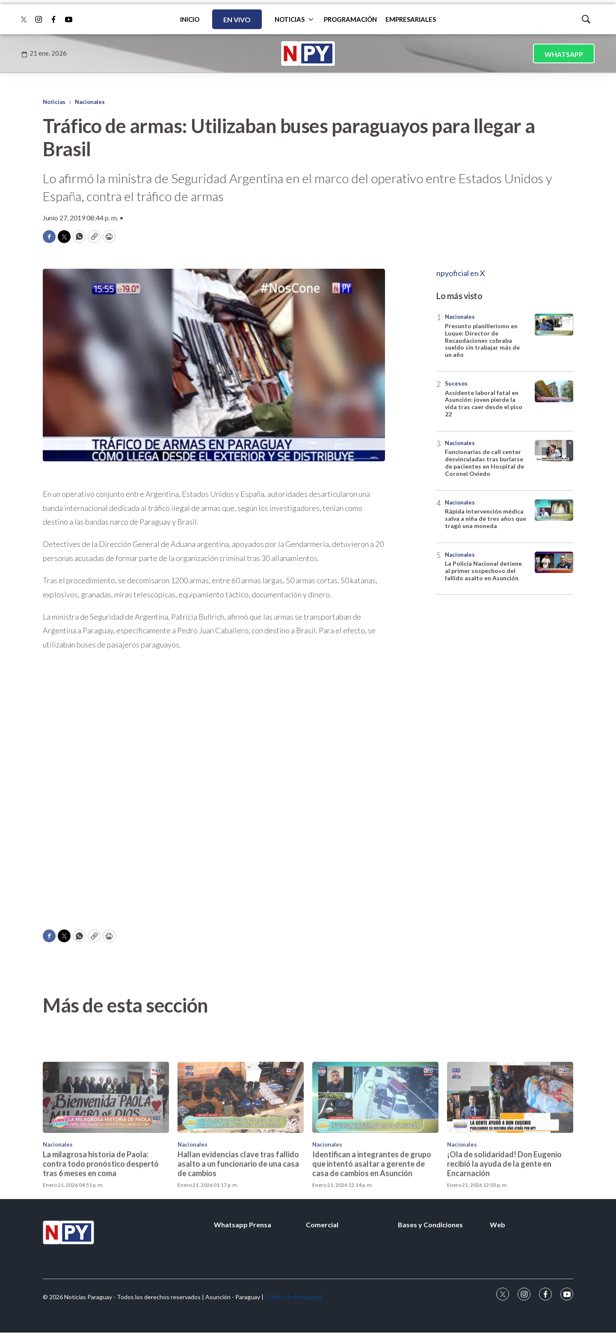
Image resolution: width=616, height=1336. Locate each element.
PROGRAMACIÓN (350, 19)
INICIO (189, 19)
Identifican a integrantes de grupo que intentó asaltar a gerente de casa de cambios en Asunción (371, 1227)
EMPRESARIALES (410, 19)
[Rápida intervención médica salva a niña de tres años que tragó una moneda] (554, 510)
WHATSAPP (564, 54)
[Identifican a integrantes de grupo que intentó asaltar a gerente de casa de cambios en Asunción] (375, 1161)
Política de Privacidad (293, 1296)
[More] (310, 19)
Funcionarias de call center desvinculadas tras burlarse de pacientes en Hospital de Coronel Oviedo (484, 462)
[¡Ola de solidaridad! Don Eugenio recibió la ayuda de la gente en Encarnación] (510, 1161)
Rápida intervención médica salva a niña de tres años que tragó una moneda (485, 518)
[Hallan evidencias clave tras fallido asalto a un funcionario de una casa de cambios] (241, 1161)
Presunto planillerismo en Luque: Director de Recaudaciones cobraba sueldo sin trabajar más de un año (482, 340)
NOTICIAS (290, 19)
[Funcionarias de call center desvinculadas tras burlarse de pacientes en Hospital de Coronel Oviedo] (554, 451)
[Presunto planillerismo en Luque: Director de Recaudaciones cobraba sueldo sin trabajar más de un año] (554, 324)
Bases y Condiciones (430, 1224)
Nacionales (90, 101)
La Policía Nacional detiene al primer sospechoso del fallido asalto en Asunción (483, 571)
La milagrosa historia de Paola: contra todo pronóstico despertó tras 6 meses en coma (101, 1227)
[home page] (308, 53)
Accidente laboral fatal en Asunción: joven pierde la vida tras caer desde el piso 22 (483, 403)
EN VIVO (237, 19)
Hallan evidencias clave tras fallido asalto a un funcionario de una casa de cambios (238, 1227)
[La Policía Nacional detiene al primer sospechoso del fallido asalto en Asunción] (554, 562)
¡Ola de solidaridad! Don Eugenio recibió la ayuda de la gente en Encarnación (504, 1227)
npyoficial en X (460, 273)
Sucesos (456, 383)
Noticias (54, 101)
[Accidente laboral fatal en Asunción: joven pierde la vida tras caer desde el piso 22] (554, 391)
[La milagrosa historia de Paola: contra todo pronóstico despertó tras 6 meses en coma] (106, 1161)
